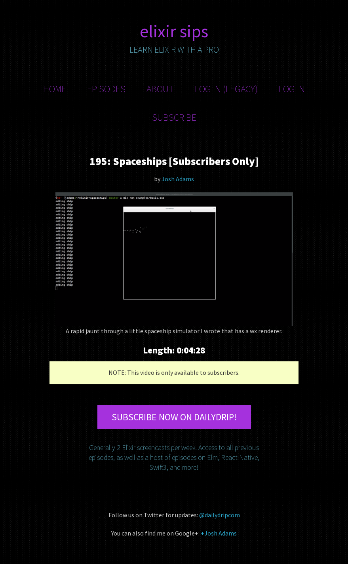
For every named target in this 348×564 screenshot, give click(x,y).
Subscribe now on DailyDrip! (174, 417)
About (160, 89)
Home (54, 89)
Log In (292, 89)
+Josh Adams (219, 533)
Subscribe (174, 117)
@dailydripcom (219, 515)
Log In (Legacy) (226, 89)
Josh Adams (178, 179)
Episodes (106, 89)
